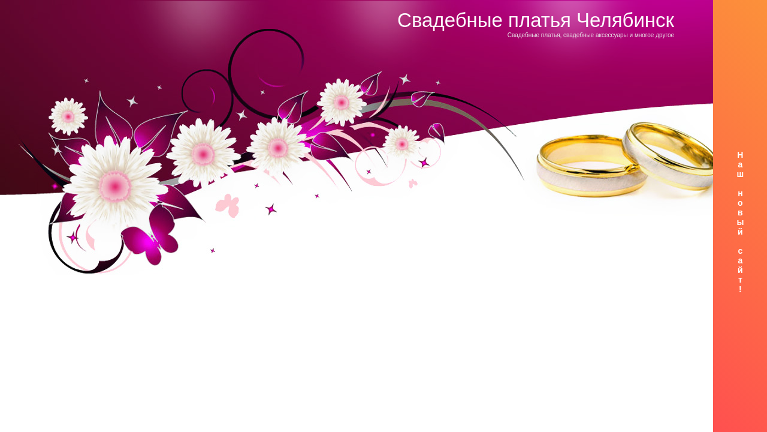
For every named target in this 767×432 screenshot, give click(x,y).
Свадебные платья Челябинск (535, 20)
